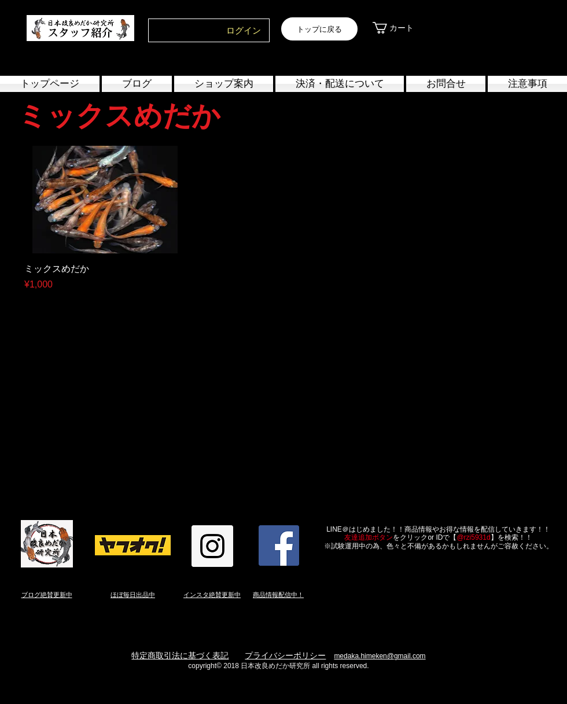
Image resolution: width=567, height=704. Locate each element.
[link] (401, 28)
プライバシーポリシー (285, 655)
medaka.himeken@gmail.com (379, 656)
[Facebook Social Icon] (279, 545)
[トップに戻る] (319, 28)
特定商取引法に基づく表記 (180, 655)
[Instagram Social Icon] (212, 546)
